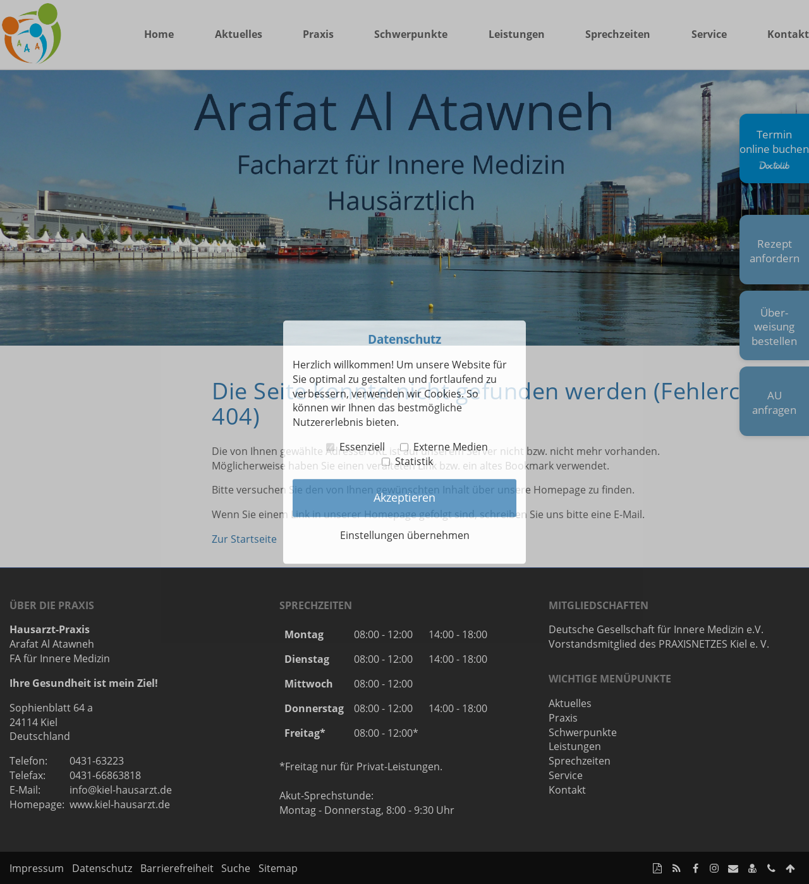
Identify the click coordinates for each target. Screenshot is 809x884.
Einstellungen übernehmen (405, 535)
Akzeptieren (404, 498)
